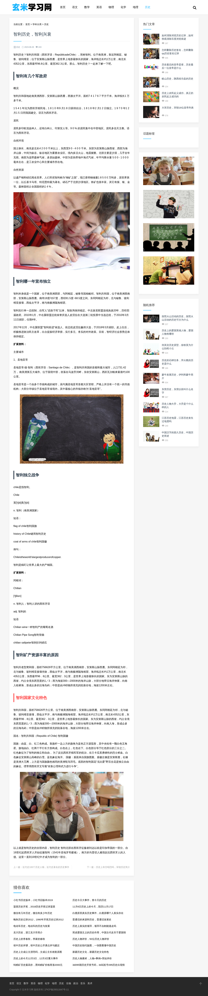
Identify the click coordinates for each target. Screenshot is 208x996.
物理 (111, 7)
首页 (63, 7)
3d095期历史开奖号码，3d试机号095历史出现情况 (98, 965)
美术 (90, 983)
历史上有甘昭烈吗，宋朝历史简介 (113, 867)
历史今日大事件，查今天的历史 (89, 900)
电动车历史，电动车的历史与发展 (31, 926)
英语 (99, 7)
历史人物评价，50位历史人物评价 (90, 939)
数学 (87, 7)
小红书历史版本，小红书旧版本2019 (33, 900)
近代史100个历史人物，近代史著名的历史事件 (45, 867)
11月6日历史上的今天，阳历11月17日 (92, 906)
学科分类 (37, 24)
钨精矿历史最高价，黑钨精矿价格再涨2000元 (37, 964)
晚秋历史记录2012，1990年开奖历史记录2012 (38, 919)
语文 (75, 7)
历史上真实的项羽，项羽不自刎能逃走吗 (94, 926)
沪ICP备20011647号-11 (57, 989)
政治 (75, 983)
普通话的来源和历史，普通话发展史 (91, 919)
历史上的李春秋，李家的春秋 (29, 939)
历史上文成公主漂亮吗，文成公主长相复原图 (37, 951)
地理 (135, 7)
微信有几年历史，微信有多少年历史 (32, 913)
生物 (68, 983)
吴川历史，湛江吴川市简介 (28, 932)
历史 (147, 7)
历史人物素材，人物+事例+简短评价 (92, 958)
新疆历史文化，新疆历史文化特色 (90, 951)
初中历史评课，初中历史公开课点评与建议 (36, 945)
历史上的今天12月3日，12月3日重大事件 (35, 958)
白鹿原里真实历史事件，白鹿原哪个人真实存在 (97, 913)
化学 (123, 7)
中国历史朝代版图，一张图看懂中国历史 (94, 945)
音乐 (82, 983)
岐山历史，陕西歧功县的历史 (177, 78)
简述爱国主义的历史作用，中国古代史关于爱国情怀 (99, 933)
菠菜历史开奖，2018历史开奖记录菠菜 (34, 906)
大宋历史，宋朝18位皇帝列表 (178, 107)
